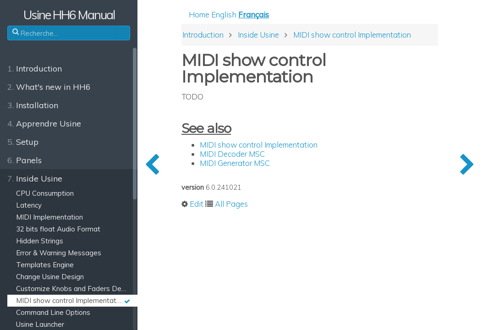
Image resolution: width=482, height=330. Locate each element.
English (223, 14)
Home (199, 14)
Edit (196, 204)
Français (253, 14)
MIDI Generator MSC (235, 163)
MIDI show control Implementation (259, 144)
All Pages (231, 204)
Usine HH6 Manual (69, 14)
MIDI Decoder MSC (232, 154)
